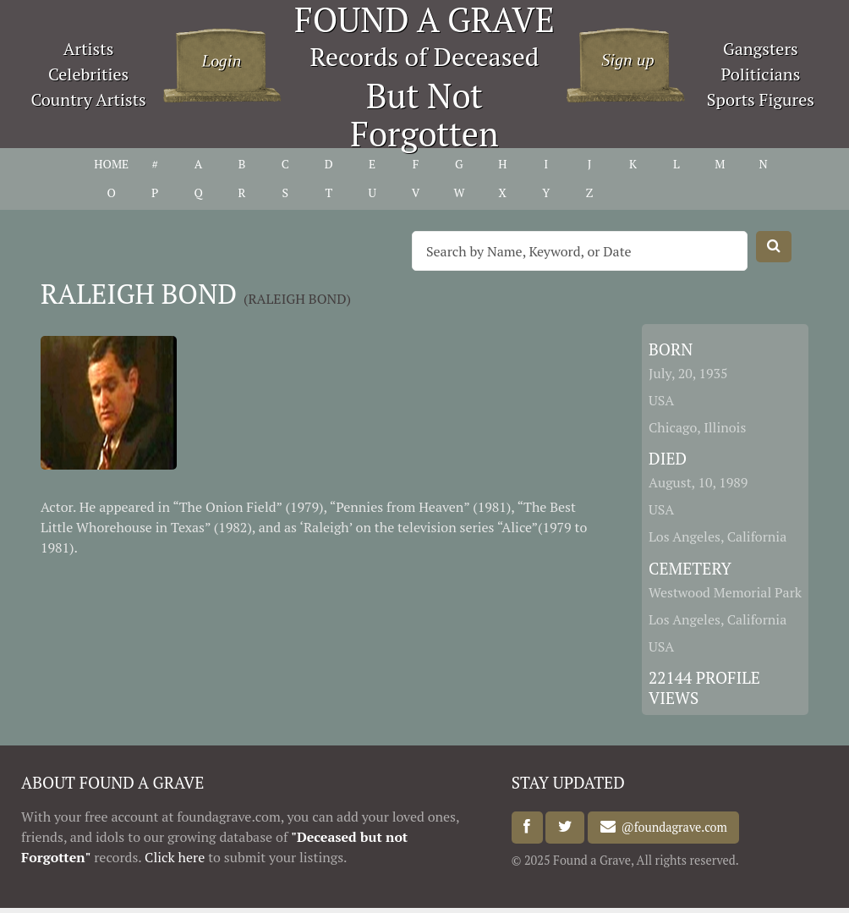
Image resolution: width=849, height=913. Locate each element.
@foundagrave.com (671, 827)
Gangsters (760, 48)
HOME (111, 164)
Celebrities (88, 74)
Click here (175, 857)
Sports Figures (760, 99)
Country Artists (87, 99)
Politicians (760, 74)
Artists (88, 48)
